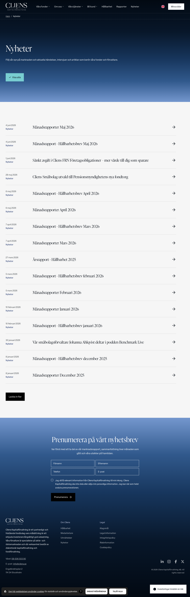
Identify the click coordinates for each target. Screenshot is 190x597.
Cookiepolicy (105, 547)
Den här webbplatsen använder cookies (26, 591)
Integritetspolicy (107, 537)
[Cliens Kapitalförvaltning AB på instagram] (169, 562)
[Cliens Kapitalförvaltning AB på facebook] (176, 562)
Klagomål (104, 528)
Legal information (108, 533)
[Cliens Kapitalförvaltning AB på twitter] (182, 562)
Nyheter (64, 542)
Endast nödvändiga (96, 591)
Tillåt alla (118, 591)
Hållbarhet (65, 528)
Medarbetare (67, 533)
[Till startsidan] (16, 6)
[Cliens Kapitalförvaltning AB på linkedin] (162, 562)
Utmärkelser (66, 537)
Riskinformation (107, 542)
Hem (8, 16)
